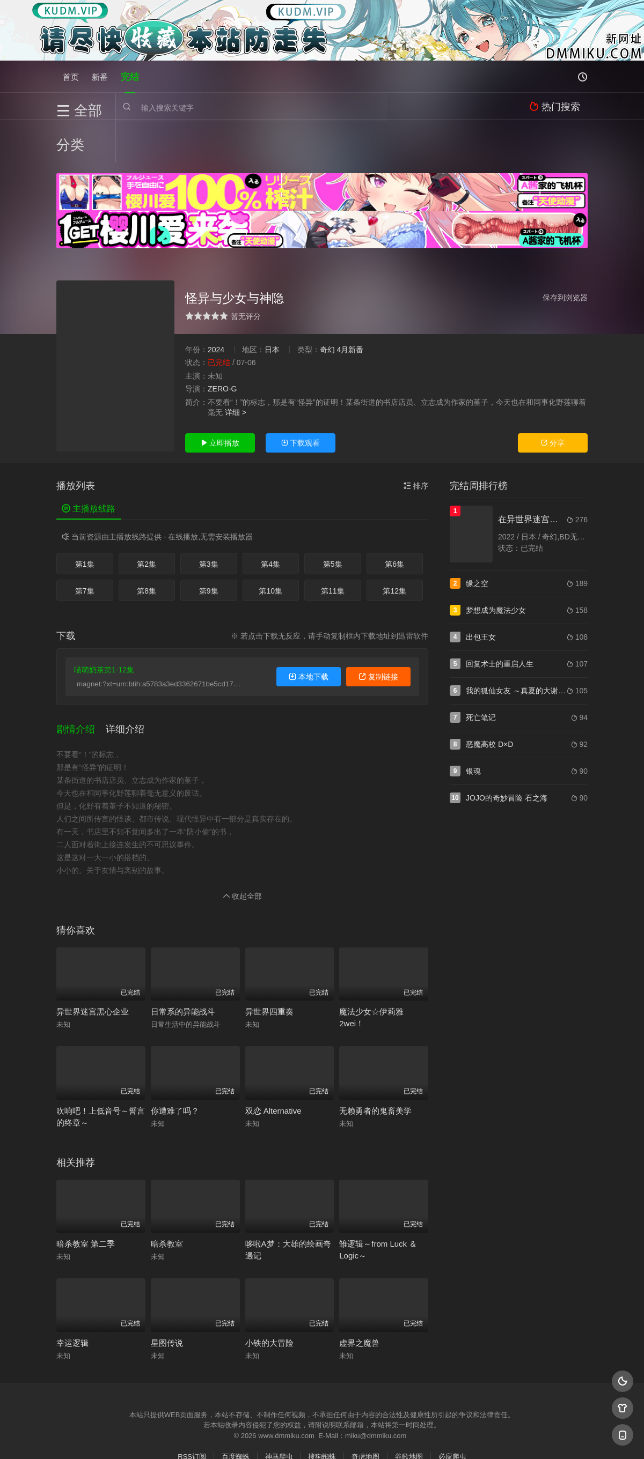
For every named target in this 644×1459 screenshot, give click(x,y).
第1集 (84, 521)
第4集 (270, 521)
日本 (272, 306)
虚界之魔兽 (359, 1294)
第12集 (394, 548)
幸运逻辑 (72, 1294)
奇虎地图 (365, 1409)
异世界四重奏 (269, 963)
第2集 (146, 521)
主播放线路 (88, 466)
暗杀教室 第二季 (85, 1196)
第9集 (208, 548)
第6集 (394, 521)
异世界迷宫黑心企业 (92, 963)
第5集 (332, 521)
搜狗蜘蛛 (322, 1409)
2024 (216, 306)
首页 (71, 76)
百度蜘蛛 (236, 1409)
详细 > (235, 370)
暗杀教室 (167, 1196)
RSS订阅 (192, 1409)
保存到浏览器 (565, 254)
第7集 (84, 548)
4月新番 (349, 306)
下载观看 (300, 400)
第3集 (208, 521)
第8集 (146, 548)
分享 (553, 400)
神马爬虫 (279, 1409)
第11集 (333, 548)
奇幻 (327, 306)
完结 (130, 76)
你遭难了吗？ (175, 1062)
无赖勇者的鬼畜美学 (375, 1062)
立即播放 (220, 400)
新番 (100, 76)
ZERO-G (222, 346)
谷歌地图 (409, 1409)
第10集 (270, 548)
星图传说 (167, 1294)
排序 (416, 443)
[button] (81, 684)
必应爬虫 (452, 1409)
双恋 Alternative (273, 1062)
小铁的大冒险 (269, 1294)
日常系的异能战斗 (183, 963)
